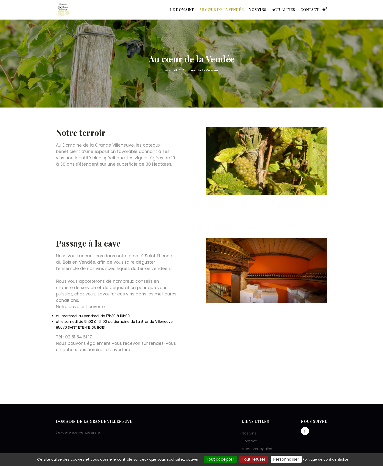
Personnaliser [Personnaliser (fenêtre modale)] (286, 459)
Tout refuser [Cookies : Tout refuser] (254, 459)
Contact (309, 9)
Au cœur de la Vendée (216, 9)
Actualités (281, 9)
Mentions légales (257, 448)
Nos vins (254, 9)
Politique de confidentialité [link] (325, 459)
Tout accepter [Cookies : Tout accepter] (220, 459)
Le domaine (175, 9)
